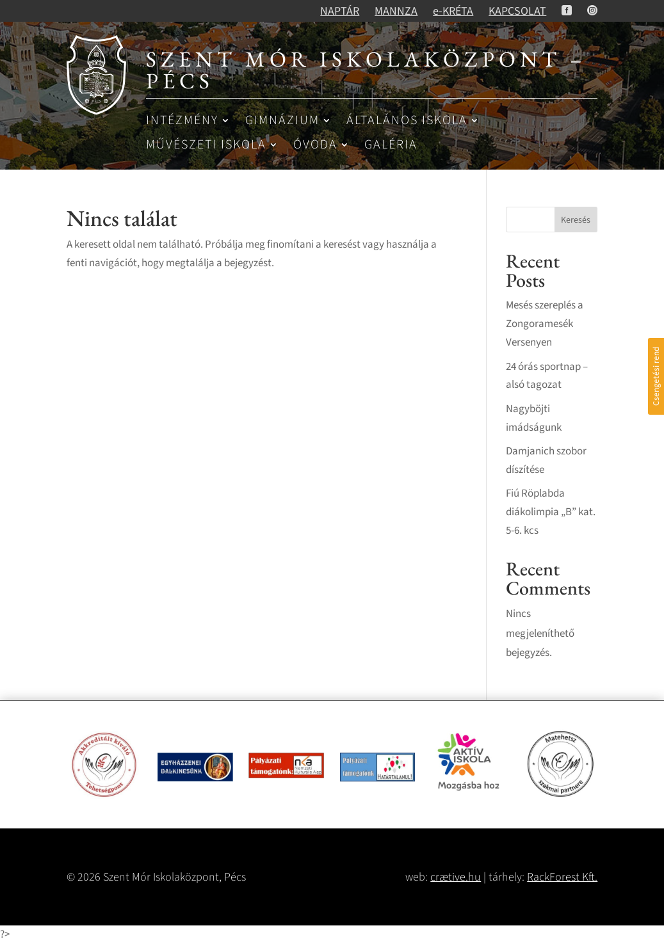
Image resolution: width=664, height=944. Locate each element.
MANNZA (396, 11)
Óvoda (315, 146)
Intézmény (182, 121)
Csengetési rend (656, 376)
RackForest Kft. (562, 877)
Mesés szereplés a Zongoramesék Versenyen (544, 324)
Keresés (575, 220)
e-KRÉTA (453, 11)
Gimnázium (282, 121)
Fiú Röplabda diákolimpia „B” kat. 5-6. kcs (550, 512)
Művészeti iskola (206, 146)
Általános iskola (406, 121)
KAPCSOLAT (517, 11)
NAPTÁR (339, 11)
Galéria (390, 146)
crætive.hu (455, 877)
